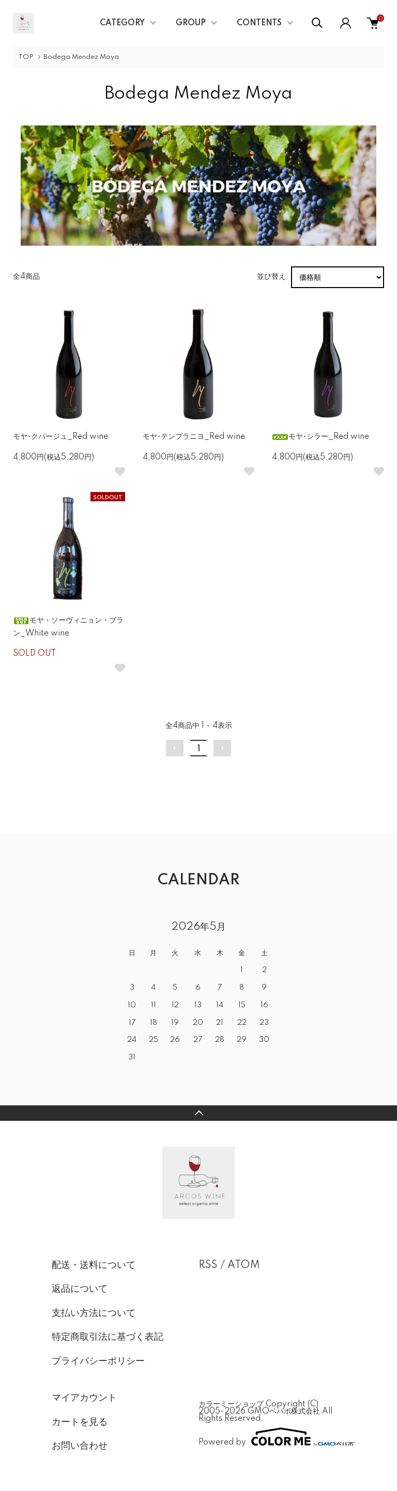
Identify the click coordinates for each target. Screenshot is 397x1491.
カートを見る (80, 1422)
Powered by (271, 1436)
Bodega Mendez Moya (81, 57)
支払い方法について (93, 1313)
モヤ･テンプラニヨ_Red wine (194, 437)
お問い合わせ (80, 1446)
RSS (208, 1265)
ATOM (243, 1265)
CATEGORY (122, 23)
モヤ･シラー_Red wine (320, 437)
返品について (80, 1289)
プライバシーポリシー (98, 1361)
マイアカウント (84, 1398)
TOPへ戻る (198, 1113)
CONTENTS (259, 23)
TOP (26, 57)
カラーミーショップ (231, 1404)
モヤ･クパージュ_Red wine (60, 437)
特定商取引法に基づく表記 (107, 1337)
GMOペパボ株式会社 (284, 1411)
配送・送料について (93, 1265)
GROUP (191, 23)
